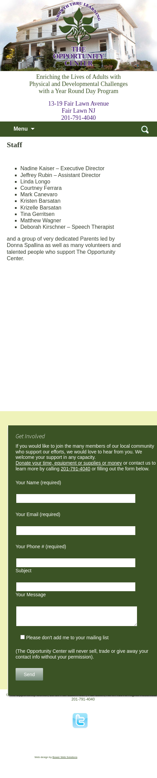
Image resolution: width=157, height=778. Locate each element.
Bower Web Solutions (65, 757)
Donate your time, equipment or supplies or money (69, 463)
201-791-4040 (78, 117)
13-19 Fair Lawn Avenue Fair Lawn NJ (78, 107)
